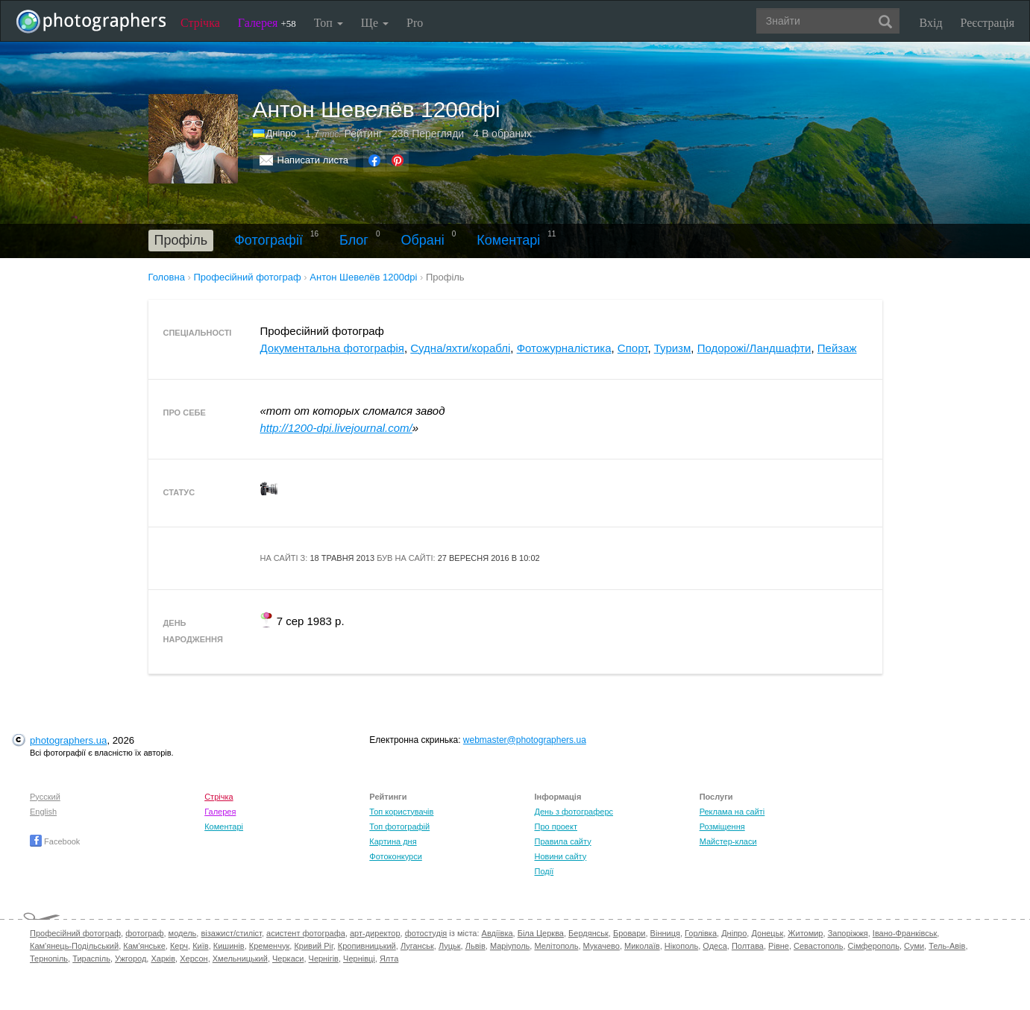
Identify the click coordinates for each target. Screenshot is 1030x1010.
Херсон (193, 958)
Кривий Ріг (313, 945)
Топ (328, 22)
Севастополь (818, 945)
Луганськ (417, 945)
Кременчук (269, 945)
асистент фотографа (305, 933)
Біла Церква (541, 933)
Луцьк (450, 945)
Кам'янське (144, 945)
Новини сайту (560, 856)
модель (183, 933)
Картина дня (392, 841)
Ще (375, 22)
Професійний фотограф (75, 933)
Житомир (805, 933)
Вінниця (665, 933)
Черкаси (288, 958)
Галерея (267, 22)
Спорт (633, 348)
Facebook (55, 841)
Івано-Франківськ (905, 933)
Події (543, 871)
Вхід (931, 22)
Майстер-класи (728, 841)
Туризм (672, 348)
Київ (200, 945)
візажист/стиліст (231, 933)
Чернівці (359, 958)
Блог (353, 240)
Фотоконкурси (395, 856)
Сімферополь (873, 945)
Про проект (555, 826)
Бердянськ (588, 933)
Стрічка (200, 22)
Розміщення (722, 826)
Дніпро (281, 133)
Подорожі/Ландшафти (754, 348)
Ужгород (130, 958)
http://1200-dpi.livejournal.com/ (336, 427)
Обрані (423, 240)
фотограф (144, 933)
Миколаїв (642, 945)
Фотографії (268, 240)
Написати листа (313, 160)
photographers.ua (68, 740)
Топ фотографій (399, 826)
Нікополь (681, 945)
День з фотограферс (573, 811)
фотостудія (426, 933)
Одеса (714, 945)
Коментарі (508, 240)
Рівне (778, 945)
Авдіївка (497, 933)
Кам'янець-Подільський (74, 945)
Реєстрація (987, 22)
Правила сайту (562, 841)
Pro (414, 22)
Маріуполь (510, 945)
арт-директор (375, 933)
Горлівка (701, 933)
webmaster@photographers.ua (524, 740)
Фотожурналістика (564, 348)
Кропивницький (367, 945)
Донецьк (767, 933)
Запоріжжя (848, 933)
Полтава (748, 945)
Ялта (389, 958)
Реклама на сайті (732, 811)
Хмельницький (240, 958)
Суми (914, 945)
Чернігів (324, 958)
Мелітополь (556, 945)
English (43, 811)
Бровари (629, 933)
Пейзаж (837, 348)
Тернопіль (49, 958)
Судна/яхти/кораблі (460, 348)
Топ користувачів (401, 811)
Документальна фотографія (332, 348)
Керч (179, 945)
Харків (163, 958)
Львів (475, 945)
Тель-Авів (947, 945)
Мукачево (601, 945)
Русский (45, 796)
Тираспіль (91, 958)
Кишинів (229, 945)
